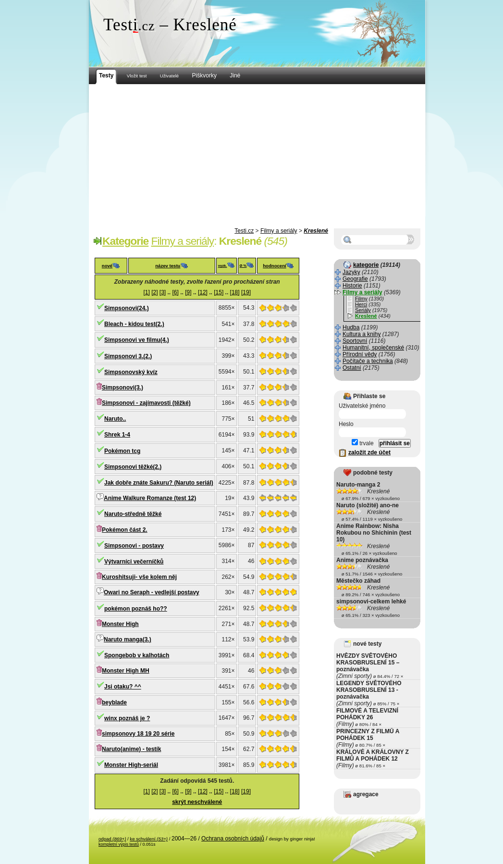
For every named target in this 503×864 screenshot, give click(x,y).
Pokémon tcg (122, 451)
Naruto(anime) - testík (131, 749)
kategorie (366, 265)
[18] (235, 292)
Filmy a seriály (278, 230)
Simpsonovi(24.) (126, 308)
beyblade (114, 702)
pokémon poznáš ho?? (135, 608)
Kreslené (316, 230)
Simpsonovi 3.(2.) (128, 356)
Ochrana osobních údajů (232, 838)
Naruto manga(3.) (127, 639)
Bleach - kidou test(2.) (134, 324)
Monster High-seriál (131, 765)
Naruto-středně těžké (132, 514)
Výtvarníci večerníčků (133, 561)
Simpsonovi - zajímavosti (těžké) (146, 403)
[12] (203, 292)
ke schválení (149, 838)
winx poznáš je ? (127, 718)
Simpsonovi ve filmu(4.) (136, 340)
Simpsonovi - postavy (134, 545)
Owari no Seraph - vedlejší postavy (151, 592)
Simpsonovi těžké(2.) (132, 466)
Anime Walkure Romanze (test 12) (150, 498)
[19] (246, 292)
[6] (175, 292)
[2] (154, 292)
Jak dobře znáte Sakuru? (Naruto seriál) (158, 482)
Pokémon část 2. (124, 529)
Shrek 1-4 (117, 434)
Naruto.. (115, 418)
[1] (146, 292)
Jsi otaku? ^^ (122, 686)
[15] (218, 292)
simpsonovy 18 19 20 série (138, 733)
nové (107, 265)
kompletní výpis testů (118, 844)
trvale (363, 443)
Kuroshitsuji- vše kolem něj (139, 577)
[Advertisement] (257, 156)
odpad (112, 838)
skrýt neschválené (197, 802)
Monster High (120, 624)
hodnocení (274, 265)
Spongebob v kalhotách (136, 655)
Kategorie (125, 241)
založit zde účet (369, 452)
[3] (162, 292)
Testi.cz (244, 230)
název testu (167, 265)
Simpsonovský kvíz (131, 372)
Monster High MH (125, 670)
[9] (188, 292)
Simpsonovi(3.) (122, 387)
